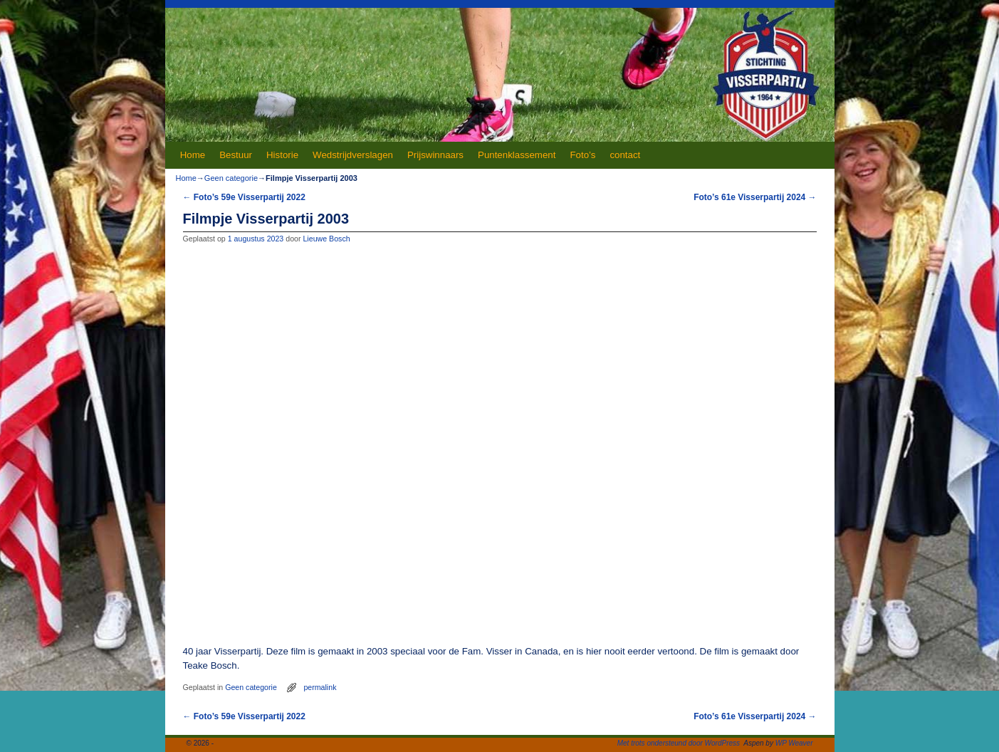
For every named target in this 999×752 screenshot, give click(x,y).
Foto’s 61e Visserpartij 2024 (755, 197)
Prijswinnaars (435, 155)
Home (192, 155)
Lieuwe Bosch (326, 238)
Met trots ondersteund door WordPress (678, 743)
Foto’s (582, 155)
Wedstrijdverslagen (353, 155)
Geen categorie (231, 178)
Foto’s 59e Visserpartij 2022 (244, 197)
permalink (319, 687)
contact (625, 155)
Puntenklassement (516, 155)
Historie (282, 155)
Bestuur (235, 155)
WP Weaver (794, 743)
